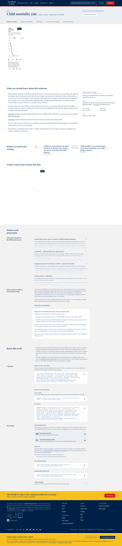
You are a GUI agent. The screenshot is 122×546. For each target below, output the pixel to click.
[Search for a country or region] (101, 31)
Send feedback (110, 533)
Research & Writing (26, 21)
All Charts (39, 21)
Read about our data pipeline (42, 305)
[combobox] (83, 3)
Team (81, 518)
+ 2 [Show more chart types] (29, 34)
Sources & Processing (53, 21)
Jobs (81, 521)
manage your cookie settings (65, 542)
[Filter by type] (101, 46)
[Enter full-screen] (85, 80)
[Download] (78, 80)
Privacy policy (73, 533)
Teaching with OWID (67, 527)
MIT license (12, 513)
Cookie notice (82, 533)
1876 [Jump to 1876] (13, 76)
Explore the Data (12, 21)
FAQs (23, 514)
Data (31, 3)
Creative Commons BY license (49, 359)
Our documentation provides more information (54, 453)
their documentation (14, 116)
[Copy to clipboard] (82, 374)
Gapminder (11, 114)
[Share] (81, 80)
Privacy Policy (52, 542)
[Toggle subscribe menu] (101, 3)
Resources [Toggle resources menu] (43, 3)
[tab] (11, 35)
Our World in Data (12, 3)
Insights (36, 3)
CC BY (26, 81)
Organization (83, 512)
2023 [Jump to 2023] (84, 76)
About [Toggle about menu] (51, 3)
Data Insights (102, 512)
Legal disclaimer (91, 533)
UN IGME (11, 119)
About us (82, 509)
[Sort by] (99, 35)
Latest (63, 521)
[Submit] (94, 3)
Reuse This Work (68, 21)
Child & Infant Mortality (90, 14)
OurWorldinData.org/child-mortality (16, 81)
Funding (82, 515)
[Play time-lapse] (9, 76)
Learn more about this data (61, 79)
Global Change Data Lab (30, 507)
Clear (111, 39)
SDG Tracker (65, 524)
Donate (110, 3)
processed (96, 104)
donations (29, 539)
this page (64, 123)
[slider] (17, 76)
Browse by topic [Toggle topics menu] (23, 3)
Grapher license (101, 533)
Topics (63, 509)
